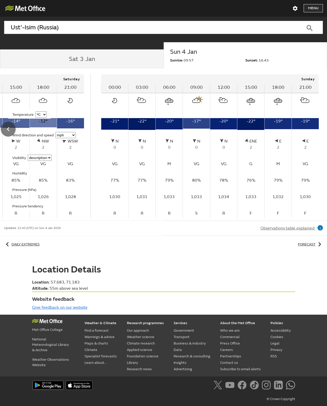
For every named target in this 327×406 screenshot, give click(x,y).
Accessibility (280, 330)
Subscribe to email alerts (240, 369)
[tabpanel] (210, 146)
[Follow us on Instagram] (267, 386)
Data (178, 350)
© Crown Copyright (281, 399)
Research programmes (145, 323)
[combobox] (150, 27)
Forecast (310, 244)
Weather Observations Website (50, 362)
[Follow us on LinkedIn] (279, 386)
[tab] (82, 59)
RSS (273, 356)
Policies (276, 323)
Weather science (140, 337)
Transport (182, 337)
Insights (180, 362)
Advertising (183, 369)
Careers (226, 350)
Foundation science (142, 356)
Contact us (229, 362)
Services (180, 323)
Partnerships (230, 356)
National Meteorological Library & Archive (50, 344)
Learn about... (96, 362)
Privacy (276, 350)
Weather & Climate (100, 323)
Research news (139, 369)
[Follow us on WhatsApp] (290, 386)
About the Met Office (237, 323)
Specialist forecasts (101, 356)
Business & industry (190, 343)
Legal (274, 343)
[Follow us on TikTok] (255, 386)
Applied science (139, 350)
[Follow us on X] (218, 386)
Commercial (230, 337)
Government (184, 330)
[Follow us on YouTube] (230, 386)
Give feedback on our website (60, 307)
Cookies (276, 337)
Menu (313, 8)
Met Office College (47, 330)
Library (132, 362)
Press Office (230, 343)
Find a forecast (97, 330)
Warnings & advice (100, 337)
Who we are (230, 330)
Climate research (141, 343)
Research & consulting (192, 356)
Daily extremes (22, 244)
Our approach (138, 330)
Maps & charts (96, 343)
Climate (91, 350)
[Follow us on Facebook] (243, 386)
